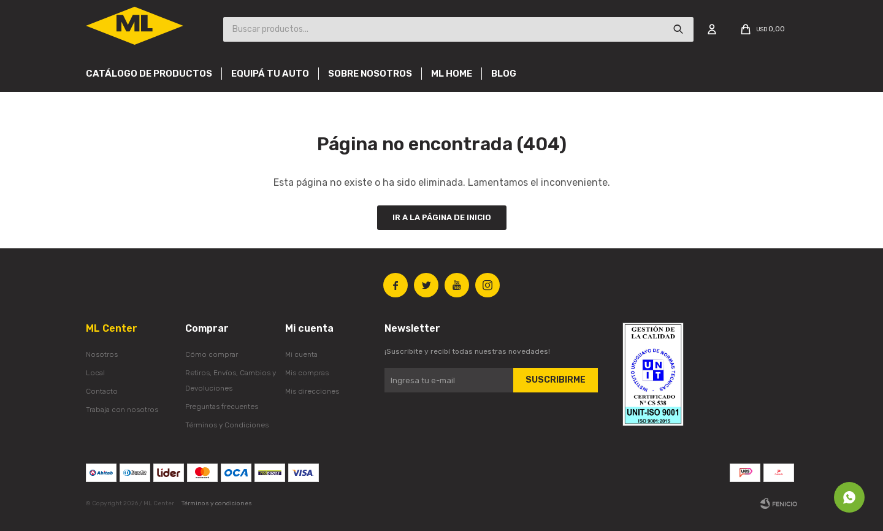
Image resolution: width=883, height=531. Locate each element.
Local (95, 373)
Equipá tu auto (270, 73)
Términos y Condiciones (227, 425)
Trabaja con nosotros (122, 409)
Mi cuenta (301, 354)
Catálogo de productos (149, 73)
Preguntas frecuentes (221, 406)
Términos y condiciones (217, 503)
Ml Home (451, 73)
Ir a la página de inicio (441, 217)
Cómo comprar (211, 354)
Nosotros (102, 354)
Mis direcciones (312, 391)
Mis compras (307, 373)
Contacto (102, 391)
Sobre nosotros (370, 73)
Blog (503, 73)
